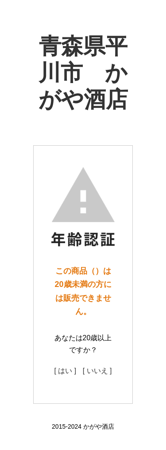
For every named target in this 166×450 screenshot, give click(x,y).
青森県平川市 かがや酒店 (83, 73)
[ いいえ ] (97, 370)
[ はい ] (65, 370)
